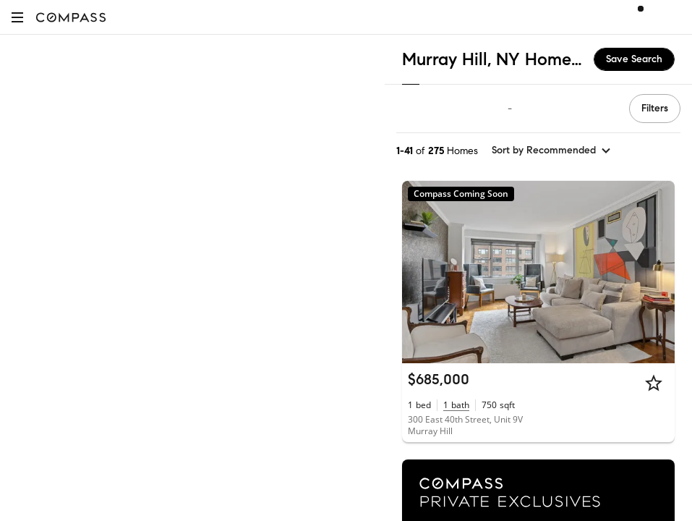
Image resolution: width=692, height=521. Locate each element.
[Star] (653, 383)
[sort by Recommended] (551, 150)
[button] (17, 17)
